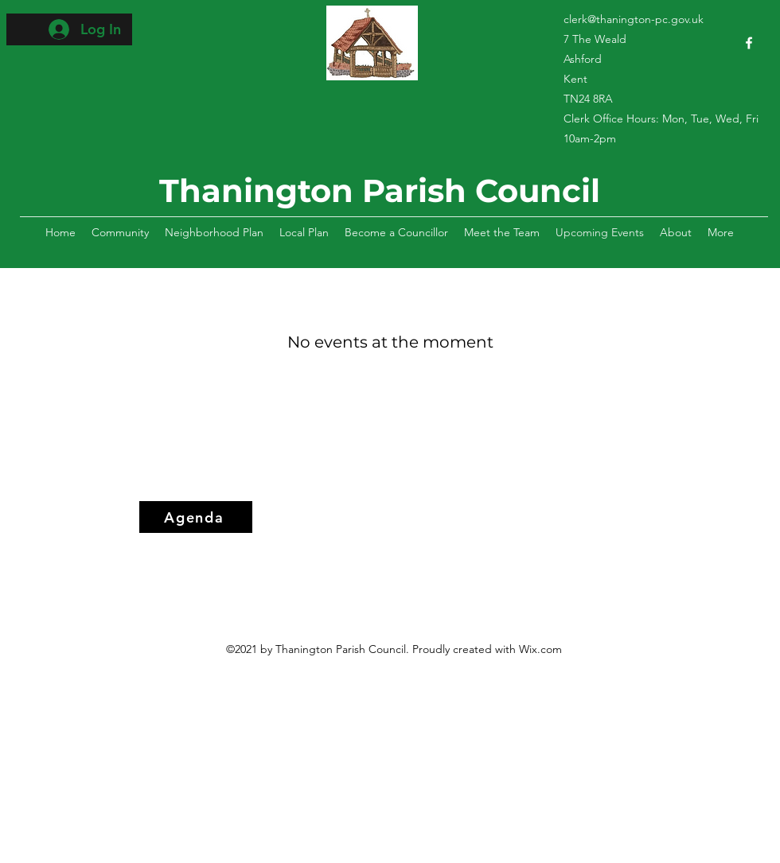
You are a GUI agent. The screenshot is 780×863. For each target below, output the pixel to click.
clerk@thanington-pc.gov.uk (634, 19)
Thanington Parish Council (379, 190)
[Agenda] (195, 517)
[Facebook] (749, 43)
